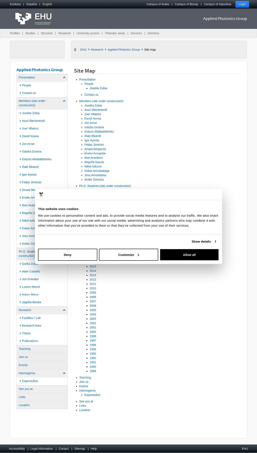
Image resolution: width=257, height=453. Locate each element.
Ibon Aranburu (93, 157)
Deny (68, 254)
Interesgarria (87, 390)
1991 (93, 362)
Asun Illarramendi (95, 109)
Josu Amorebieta (95, 175)
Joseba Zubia (98, 88)
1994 (93, 349)
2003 (93, 318)
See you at (86, 401)
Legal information (42, 448)
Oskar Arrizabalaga (96, 170)
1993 (93, 353)
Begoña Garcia (94, 162)
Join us (83, 381)
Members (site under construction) (101, 101)
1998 (93, 336)
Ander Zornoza (94, 179)
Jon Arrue (90, 123)
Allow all (189, 254)
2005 (93, 310)
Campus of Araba (158, 4)
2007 (93, 301)
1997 (93, 340)
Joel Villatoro (92, 114)
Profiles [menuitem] (15, 33)
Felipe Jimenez (94, 144)
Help (94, 448)
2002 (93, 323)
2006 (93, 305)
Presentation (87, 79)
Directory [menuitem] (153, 33)
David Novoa (92, 118)
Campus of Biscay (186, 4)
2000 (93, 331)
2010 (93, 288)
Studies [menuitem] (30, 33)
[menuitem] (15, 4)
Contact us (91, 94)
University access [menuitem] (88, 33)
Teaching (85, 377)
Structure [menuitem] (47, 33)
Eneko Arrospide (95, 153)
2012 (93, 279)
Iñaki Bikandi (92, 136)
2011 (93, 284)
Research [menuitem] (64, 33)
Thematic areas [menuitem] (115, 33)
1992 (93, 358)
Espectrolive (92, 395)
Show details (201, 241)
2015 (93, 266)
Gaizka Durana (94, 127)
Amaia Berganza (95, 149)
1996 (93, 345)
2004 (93, 314)
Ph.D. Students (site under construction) (105, 186)
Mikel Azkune (92, 166)
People (89, 83)
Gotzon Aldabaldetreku (99, 131)
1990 (93, 366)
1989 (93, 371)
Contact (64, 448)
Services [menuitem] (136, 33)
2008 (93, 297)
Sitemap (79, 448)
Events (83, 386)
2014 (93, 270)
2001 (93, 327)
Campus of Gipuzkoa (217, 4)
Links (82, 405)
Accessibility (17, 448)
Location (84, 410)
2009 (93, 292)
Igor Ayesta (91, 140)
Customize (128, 254)
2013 (93, 275)
